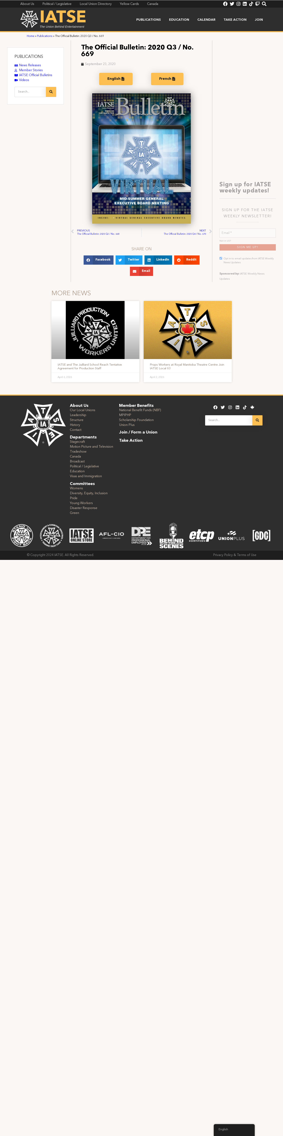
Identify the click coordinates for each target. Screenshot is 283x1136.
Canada (75, 456)
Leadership (78, 415)
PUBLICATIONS (29, 57)
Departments (83, 437)
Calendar (206, 20)
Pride (73, 498)
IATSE (63, 18)
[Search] (51, 92)
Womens (76, 488)
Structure (76, 420)
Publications (148, 20)
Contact (75, 430)
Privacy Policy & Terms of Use (234, 555)
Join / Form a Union (138, 432)
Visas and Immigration (86, 476)
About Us (79, 406)
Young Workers (81, 503)
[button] (99, 260)
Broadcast (77, 461)
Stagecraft (77, 442)
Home (30, 36)
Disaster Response (83, 508)
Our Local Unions (82, 410)
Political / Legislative (84, 466)
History (75, 425)
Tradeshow (78, 451)
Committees (82, 484)
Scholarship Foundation (136, 420)
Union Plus (127, 425)
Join (259, 20)
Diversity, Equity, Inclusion (89, 493)
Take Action (235, 20)
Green (74, 513)
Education (179, 20)
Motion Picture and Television (91, 446)
